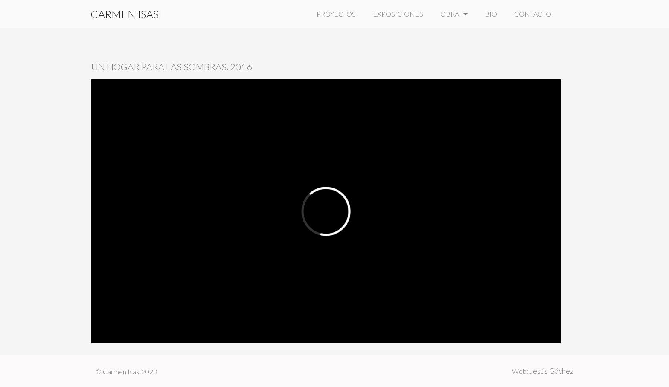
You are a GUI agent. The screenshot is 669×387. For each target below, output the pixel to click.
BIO (491, 14)
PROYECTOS (336, 14)
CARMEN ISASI (126, 14)
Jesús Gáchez (551, 370)
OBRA (454, 14)
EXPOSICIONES (398, 14)
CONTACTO (532, 14)
